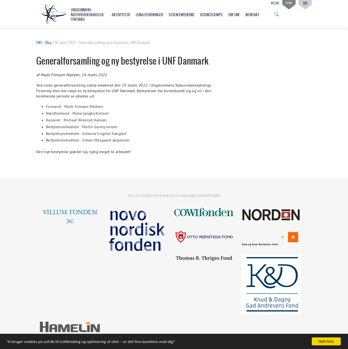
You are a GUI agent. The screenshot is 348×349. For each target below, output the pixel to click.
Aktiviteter (121, 14)
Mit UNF (275, 3)
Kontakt (252, 14)
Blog (48, 42)
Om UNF (234, 14)
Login (289, 3)
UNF (39, 42)
